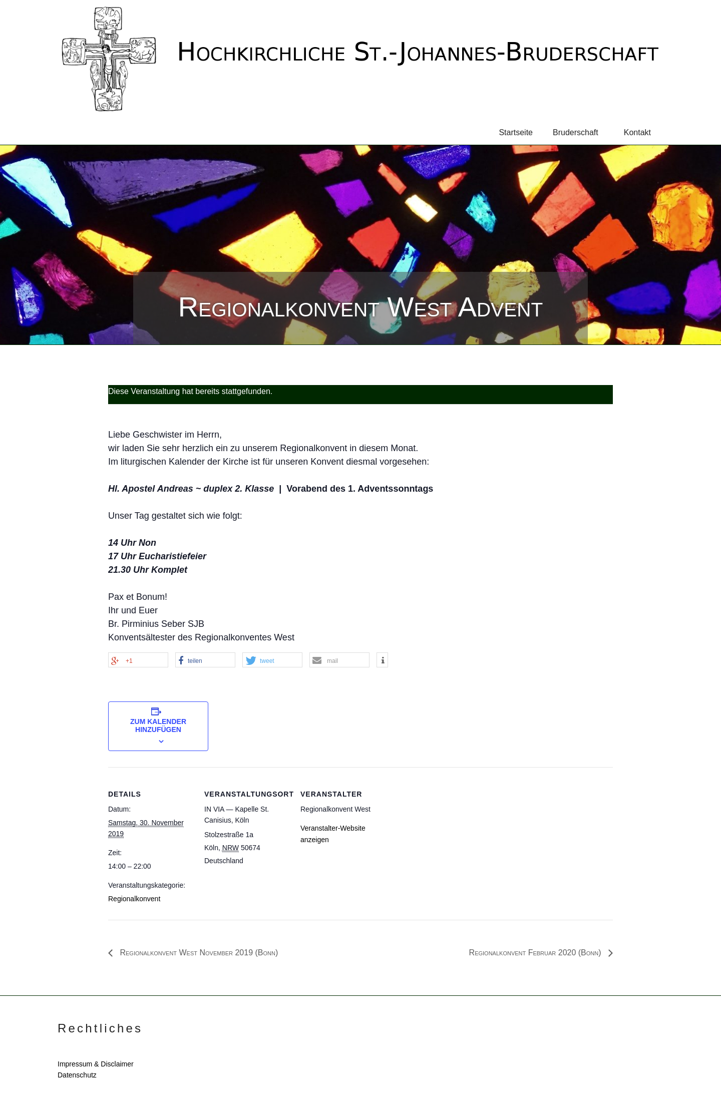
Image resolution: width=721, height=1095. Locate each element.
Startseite (516, 132)
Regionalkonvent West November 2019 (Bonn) (198, 952)
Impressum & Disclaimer (96, 1064)
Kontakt (637, 132)
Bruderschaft (580, 132)
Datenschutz (77, 1075)
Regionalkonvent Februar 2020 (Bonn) (536, 952)
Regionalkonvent (134, 899)
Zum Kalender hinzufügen (158, 725)
